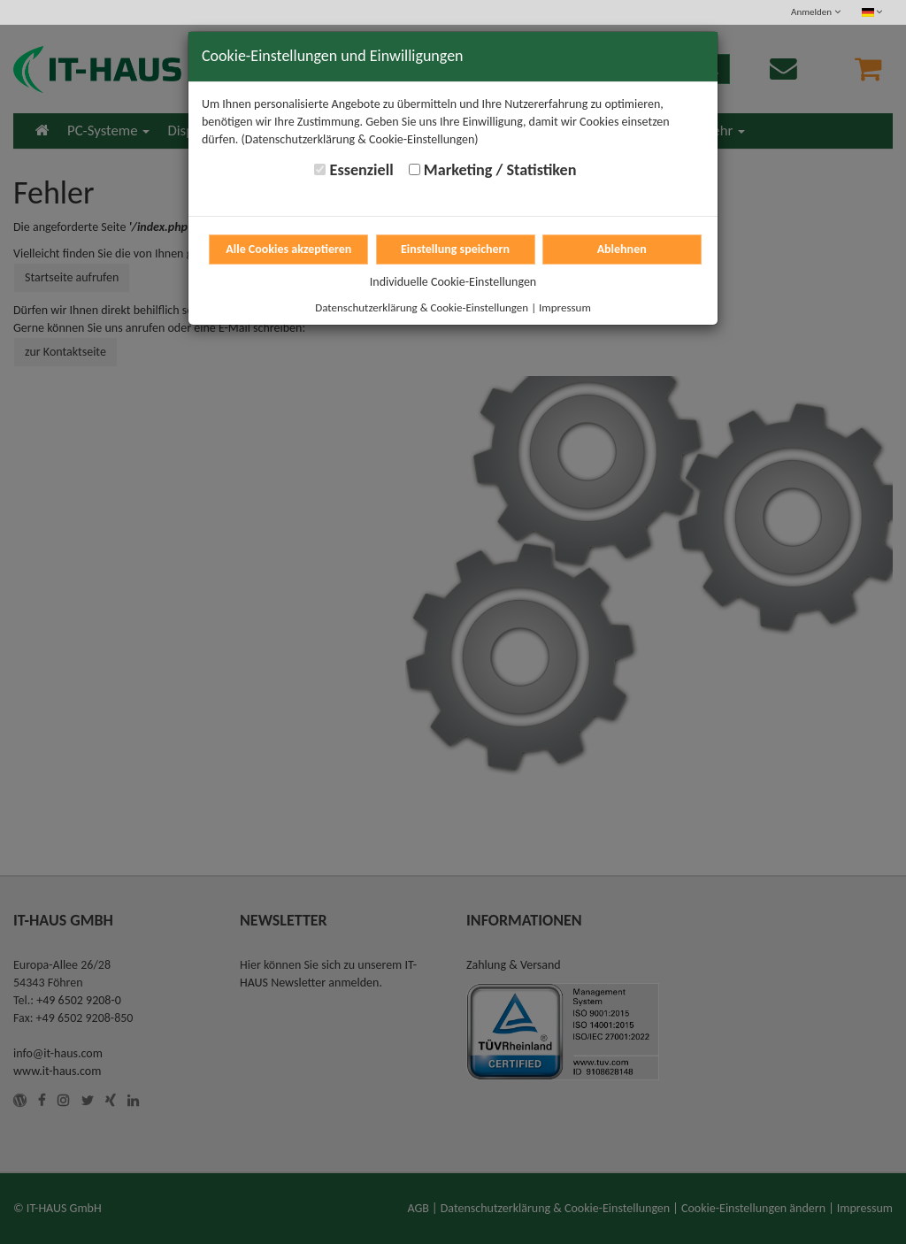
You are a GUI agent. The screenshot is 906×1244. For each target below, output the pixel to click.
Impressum (565, 307)
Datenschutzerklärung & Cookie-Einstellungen (421, 307)
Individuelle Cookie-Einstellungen (453, 281)
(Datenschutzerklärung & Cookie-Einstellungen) (360, 139)
